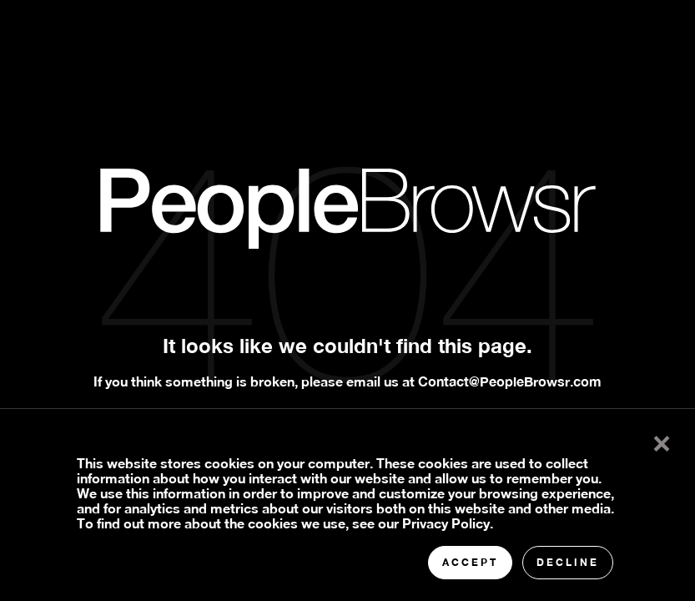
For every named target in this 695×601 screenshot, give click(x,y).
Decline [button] (567, 562)
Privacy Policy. (447, 523)
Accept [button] (470, 562)
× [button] (662, 439)
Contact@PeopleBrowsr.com (510, 381)
